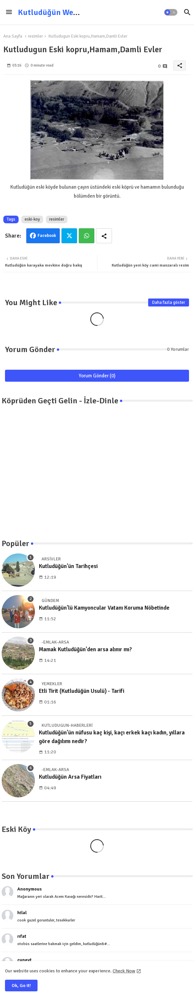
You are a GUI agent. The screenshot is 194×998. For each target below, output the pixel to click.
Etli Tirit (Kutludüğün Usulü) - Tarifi (81, 691)
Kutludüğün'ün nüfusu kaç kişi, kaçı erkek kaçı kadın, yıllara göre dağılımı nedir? (112, 737)
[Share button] (104, 235)
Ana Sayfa (12, 36)
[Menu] (9, 12)
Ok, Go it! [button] (21, 985)
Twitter (69, 235)
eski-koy (32, 219)
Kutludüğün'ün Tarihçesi (68, 566)
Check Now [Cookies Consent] (124, 971)
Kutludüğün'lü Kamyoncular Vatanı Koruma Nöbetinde (104, 607)
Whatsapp (86, 235)
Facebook (47, 235)
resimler (35, 36)
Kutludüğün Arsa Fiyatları (70, 776)
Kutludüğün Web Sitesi (58, 12)
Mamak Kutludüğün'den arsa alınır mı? (85, 649)
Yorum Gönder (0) (97, 376)
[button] (170, 12)
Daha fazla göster (168, 302)
